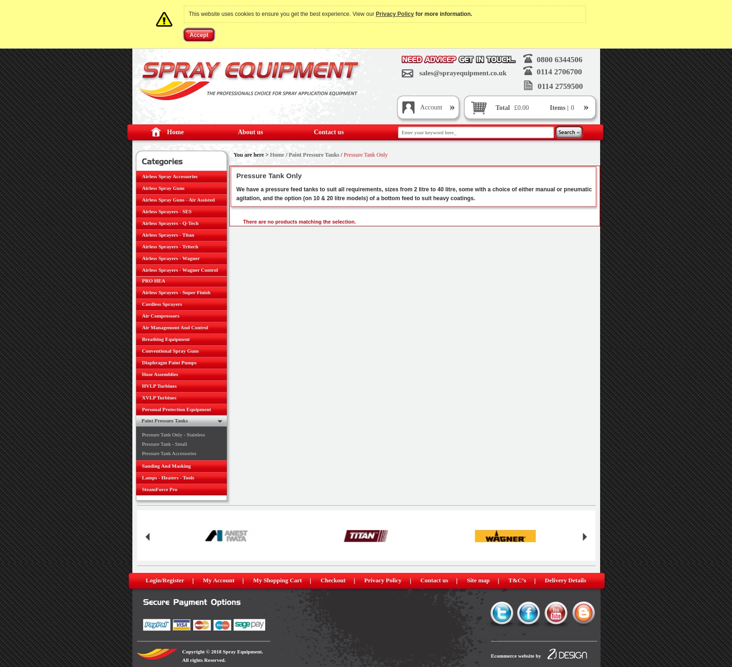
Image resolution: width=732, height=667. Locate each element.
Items (558, 107)
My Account (219, 580)
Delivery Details (565, 580)
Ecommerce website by (516, 656)
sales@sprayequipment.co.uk (463, 73)
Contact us (329, 132)
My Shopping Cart (277, 580)
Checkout (332, 580)
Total (503, 107)
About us (250, 132)
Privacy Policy (395, 14)
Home (175, 132)
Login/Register (165, 580)
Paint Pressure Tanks (314, 155)
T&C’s (517, 580)
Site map (478, 580)
